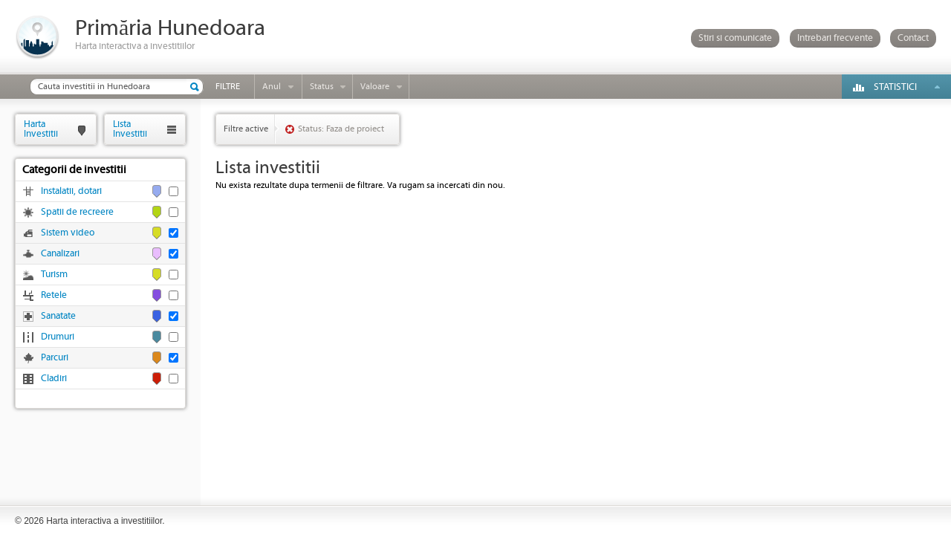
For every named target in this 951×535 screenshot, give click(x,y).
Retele (54, 295)
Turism (54, 274)
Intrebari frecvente (835, 38)
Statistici (895, 87)
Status (322, 86)
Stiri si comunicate (735, 38)
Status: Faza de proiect (341, 129)
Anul (271, 86)
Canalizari (60, 253)
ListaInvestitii (130, 129)
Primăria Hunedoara (170, 28)
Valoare (374, 86)
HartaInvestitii (41, 129)
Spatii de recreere (77, 212)
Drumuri (57, 337)
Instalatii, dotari (71, 191)
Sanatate (58, 316)
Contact (913, 38)
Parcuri (54, 357)
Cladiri (54, 378)
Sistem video (67, 233)
